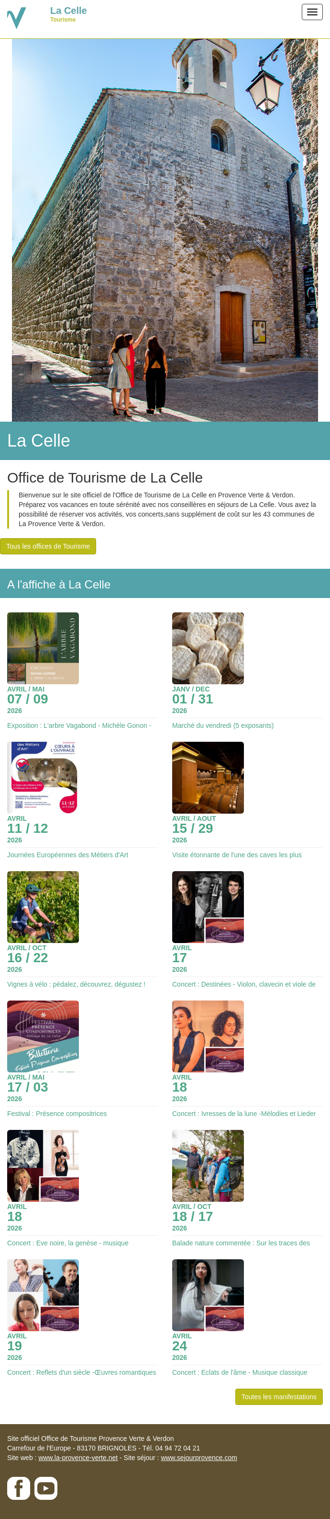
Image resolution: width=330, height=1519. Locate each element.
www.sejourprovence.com (199, 1457)
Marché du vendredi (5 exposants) (223, 725)
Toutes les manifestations (279, 1397)
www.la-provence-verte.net (78, 1457)
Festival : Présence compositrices (57, 1113)
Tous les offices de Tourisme (48, 546)
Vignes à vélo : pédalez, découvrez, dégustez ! (76, 984)
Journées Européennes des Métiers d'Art (67, 855)
